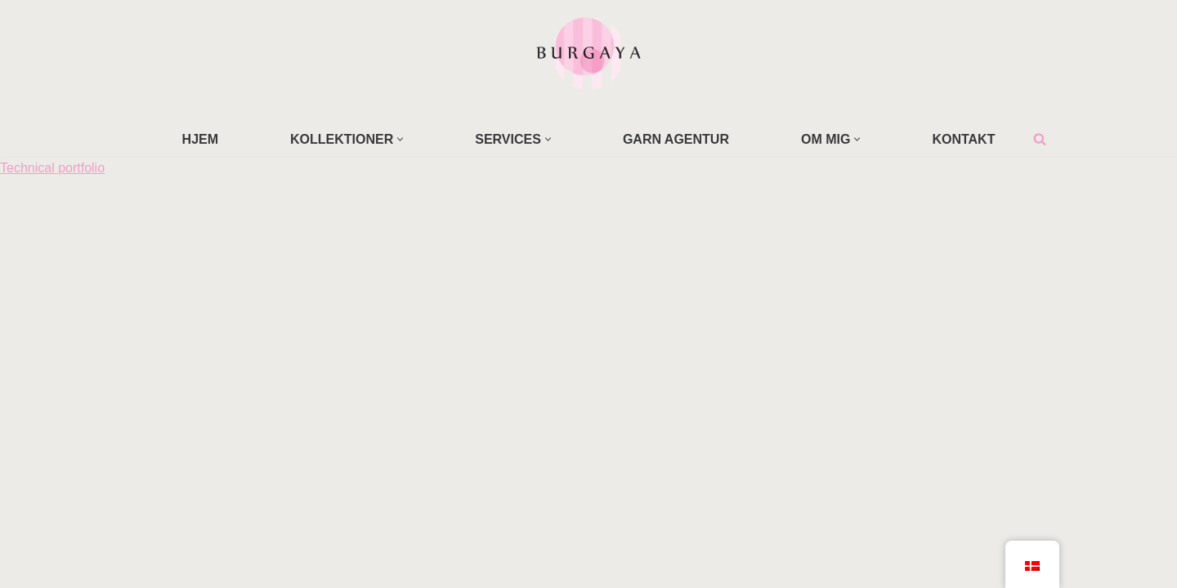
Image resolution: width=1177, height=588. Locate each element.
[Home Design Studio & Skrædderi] (588, 52)
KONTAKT (963, 139)
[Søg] (1039, 138)
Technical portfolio (52, 168)
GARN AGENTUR (676, 139)
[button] (400, 139)
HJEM (200, 139)
